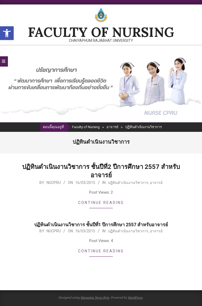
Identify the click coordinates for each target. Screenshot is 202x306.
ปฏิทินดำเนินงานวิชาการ (128, 182)
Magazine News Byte (94, 297)
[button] (7, 33)
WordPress (135, 297)
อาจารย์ (156, 182)
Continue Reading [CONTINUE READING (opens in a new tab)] (101, 202)
